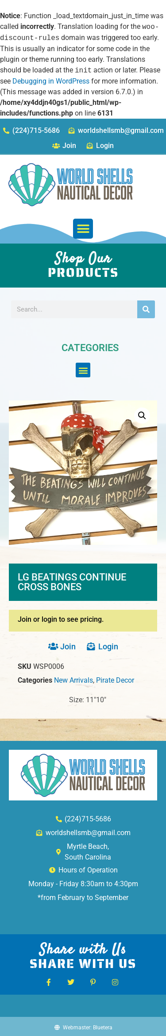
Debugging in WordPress (50, 81)
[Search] (146, 309)
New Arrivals (73, 680)
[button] (83, 229)
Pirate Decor (115, 680)
